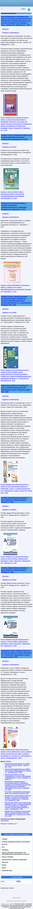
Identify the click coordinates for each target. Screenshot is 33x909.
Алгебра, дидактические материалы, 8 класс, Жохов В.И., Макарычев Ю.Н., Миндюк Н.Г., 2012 (14, 500)
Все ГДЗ (4, 844)
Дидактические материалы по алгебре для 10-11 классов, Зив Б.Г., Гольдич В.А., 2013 (17, 765)
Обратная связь (7, 870)
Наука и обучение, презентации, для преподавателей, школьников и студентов (15, 853)
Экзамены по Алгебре (9, 147)
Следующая (5, 820)
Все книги (5, 862)
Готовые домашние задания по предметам (16, 841)
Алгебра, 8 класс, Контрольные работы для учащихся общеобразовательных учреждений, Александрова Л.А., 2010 (16, 137)
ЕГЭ (3, 847)
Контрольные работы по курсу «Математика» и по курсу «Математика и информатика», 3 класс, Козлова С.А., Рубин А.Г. (18, 777)
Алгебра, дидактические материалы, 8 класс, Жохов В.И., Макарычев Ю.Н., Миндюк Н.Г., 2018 (14, 570)
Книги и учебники (7, 857)
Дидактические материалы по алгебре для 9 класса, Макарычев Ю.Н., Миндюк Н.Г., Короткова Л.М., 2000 (18, 770)
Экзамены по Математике (10, 32)
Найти (4, 867)
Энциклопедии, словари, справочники (14, 859)
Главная (4, 839)
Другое (4, 865)
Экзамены (5, 29)
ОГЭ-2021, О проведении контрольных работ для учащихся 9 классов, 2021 (17, 792)
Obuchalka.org (7, 904)
